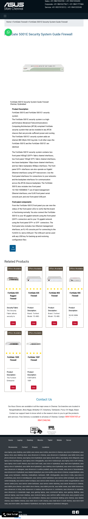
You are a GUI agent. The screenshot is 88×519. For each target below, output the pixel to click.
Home (10, 440)
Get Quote (13, 248)
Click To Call (10, 514)
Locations (45, 447)
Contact (25, 447)
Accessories (12, 447)
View (13, 323)
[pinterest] (73, 512)
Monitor (40, 440)
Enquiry (35, 447)
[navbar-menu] (5, 16)
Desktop (30, 440)
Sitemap (17, 517)
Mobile (59, 440)
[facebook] (77, 512)
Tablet (50, 440)
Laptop (19, 440)
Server (68, 440)
